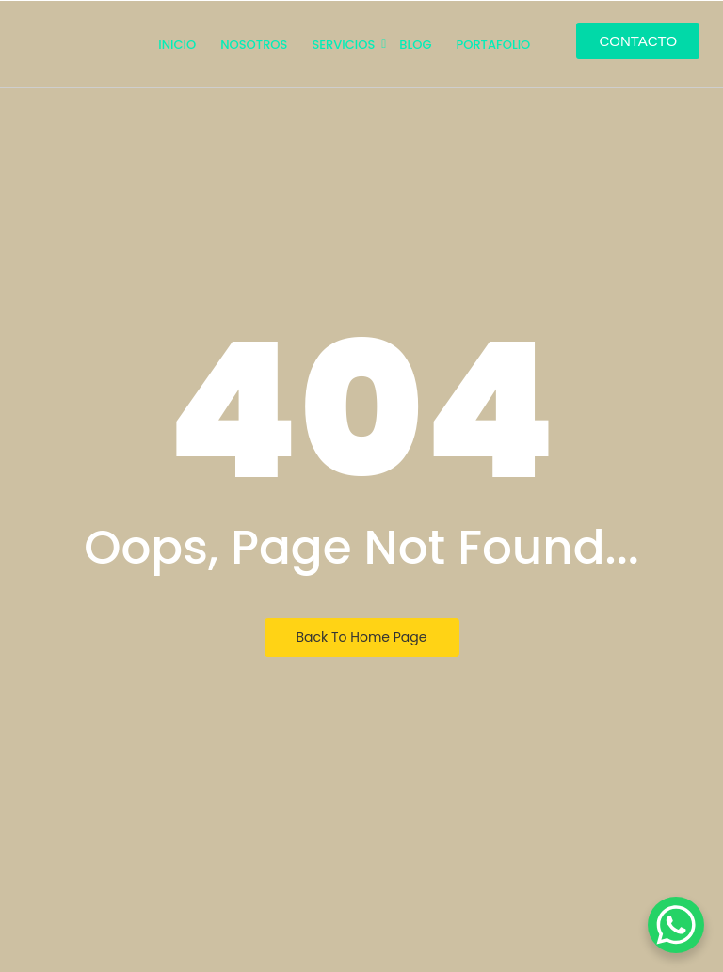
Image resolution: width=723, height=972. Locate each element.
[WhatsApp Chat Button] (676, 925)
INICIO (177, 45)
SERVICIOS (345, 45)
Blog (415, 45)
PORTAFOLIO (493, 45)
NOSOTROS (253, 45)
